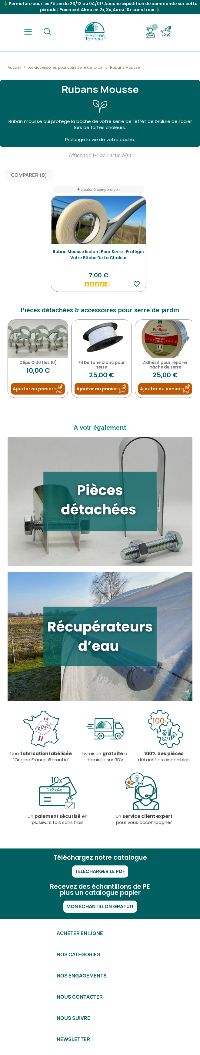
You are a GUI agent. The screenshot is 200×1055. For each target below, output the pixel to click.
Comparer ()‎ (29, 175)
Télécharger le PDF (100, 871)
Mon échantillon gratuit (100, 906)
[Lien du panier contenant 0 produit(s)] (165, 31)
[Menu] (28, 31)
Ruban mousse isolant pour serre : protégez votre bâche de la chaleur (99, 255)
